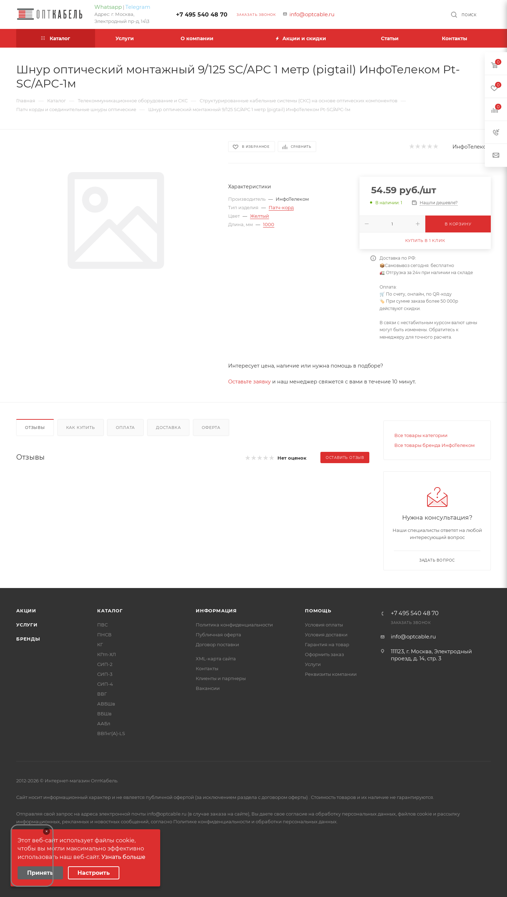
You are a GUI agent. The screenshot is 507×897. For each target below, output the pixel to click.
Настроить (93, 872)
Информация (216, 610)
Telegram (137, 7)
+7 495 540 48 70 (201, 14)
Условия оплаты (324, 625)
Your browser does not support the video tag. (32, 855)
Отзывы (35, 427)
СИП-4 (105, 684)
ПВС (102, 625)
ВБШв (104, 713)
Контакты (207, 668)
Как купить (80, 427)
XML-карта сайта (216, 658)
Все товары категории (420, 435)
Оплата (125, 427)
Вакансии (208, 688)
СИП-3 (104, 674)
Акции (26, 610)
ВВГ (102, 694)
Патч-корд (281, 207)
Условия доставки (326, 634)
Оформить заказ (324, 654)
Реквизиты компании (331, 674)
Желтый (259, 216)
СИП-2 (104, 664)
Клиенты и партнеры (221, 678)
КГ (100, 644)
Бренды (28, 639)
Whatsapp (108, 7)
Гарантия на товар (327, 644)
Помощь (318, 610)
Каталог (110, 610)
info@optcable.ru (311, 14)
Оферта (211, 427)
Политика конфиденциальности (234, 625)
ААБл (103, 723)
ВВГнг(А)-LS (111, 733)
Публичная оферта (218, 634)
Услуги (27, 625)
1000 (268, 224)
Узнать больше (123, 857)
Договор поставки (217, 644)
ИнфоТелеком (471, 146)
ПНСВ (104, 634)
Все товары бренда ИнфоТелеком (434, 445)
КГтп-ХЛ (106, 654)
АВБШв (106, 704)
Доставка (168, 427)
